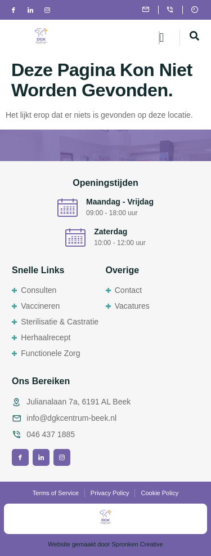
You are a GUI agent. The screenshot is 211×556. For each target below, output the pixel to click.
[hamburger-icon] (159, 38)
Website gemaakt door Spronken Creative (105, 544)
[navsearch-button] (194, 37)
